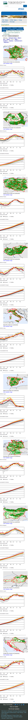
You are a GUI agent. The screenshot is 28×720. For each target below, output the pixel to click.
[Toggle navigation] (24, 13)
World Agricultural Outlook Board (8, 712)
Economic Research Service (19, 711)
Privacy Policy (15, 715)
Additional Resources (19, 29)
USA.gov (3, 718)
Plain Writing (20, 712)
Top (14, 701)
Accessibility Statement (6, 715)
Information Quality (17, 716)
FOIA (6, 713)
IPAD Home (13, 20)
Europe (12, 22)
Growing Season (12, 29)
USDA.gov (9, 711)
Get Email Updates (14, 709)
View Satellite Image (7, 63)
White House (9, 718)
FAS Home (5, 20)
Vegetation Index (5, 29)
